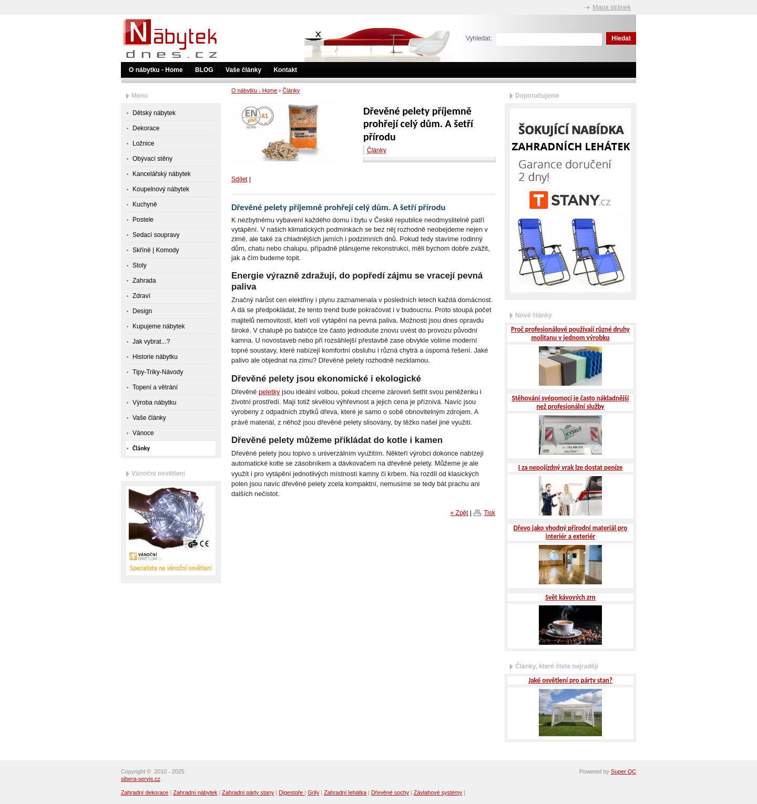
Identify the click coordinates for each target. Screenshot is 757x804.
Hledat (621, 38)
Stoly (139, 265)
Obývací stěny (152, 158)
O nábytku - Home (156, 70)
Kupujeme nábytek (158, 326)
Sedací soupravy (155, 235)
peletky (269, 392)
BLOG (204, 70)
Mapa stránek (611, 7)
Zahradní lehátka (345, 792)
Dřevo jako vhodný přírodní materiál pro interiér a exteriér (570, 532)
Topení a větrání (155, 387)
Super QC (623, 771)
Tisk (489, 513)
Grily (313, 792)
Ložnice (143, 143)
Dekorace (145, 128)
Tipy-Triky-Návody (157, 372)
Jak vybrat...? (151, 341)
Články (291, 90)
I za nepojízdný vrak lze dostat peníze (570, 467)
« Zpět (459, 513)
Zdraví (141, 296)
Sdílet (239, 179)
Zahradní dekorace (145, 792)
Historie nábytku (155, 356)
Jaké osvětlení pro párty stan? (570, 680)
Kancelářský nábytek (161, 174)
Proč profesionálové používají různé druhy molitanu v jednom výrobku (570, 333)
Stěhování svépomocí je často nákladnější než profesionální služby (570, 402)
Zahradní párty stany (248, 792)
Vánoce (143, 433)
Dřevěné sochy (390, 792)
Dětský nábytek (154, 113)
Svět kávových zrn (570, 597)
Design (142, 311)
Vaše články (243, 70)
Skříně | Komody (155, 250)
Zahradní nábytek (195, 792)
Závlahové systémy (438, 792)
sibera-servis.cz (140, 779)
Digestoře (291, 792)
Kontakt (285, 70)
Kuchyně (144, 204)
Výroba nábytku (154, 402)
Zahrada (144, 280)
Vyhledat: (479, 38)
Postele (143, 219)
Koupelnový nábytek (160, 189)
